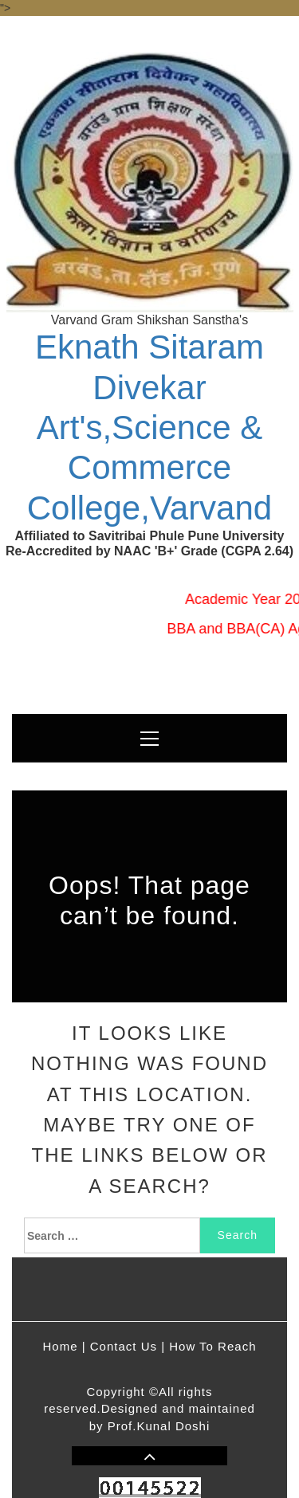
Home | (64, 1346)
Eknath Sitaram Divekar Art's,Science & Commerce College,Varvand (149, 427)
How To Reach (212, 1346)
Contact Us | (127, 1346)
